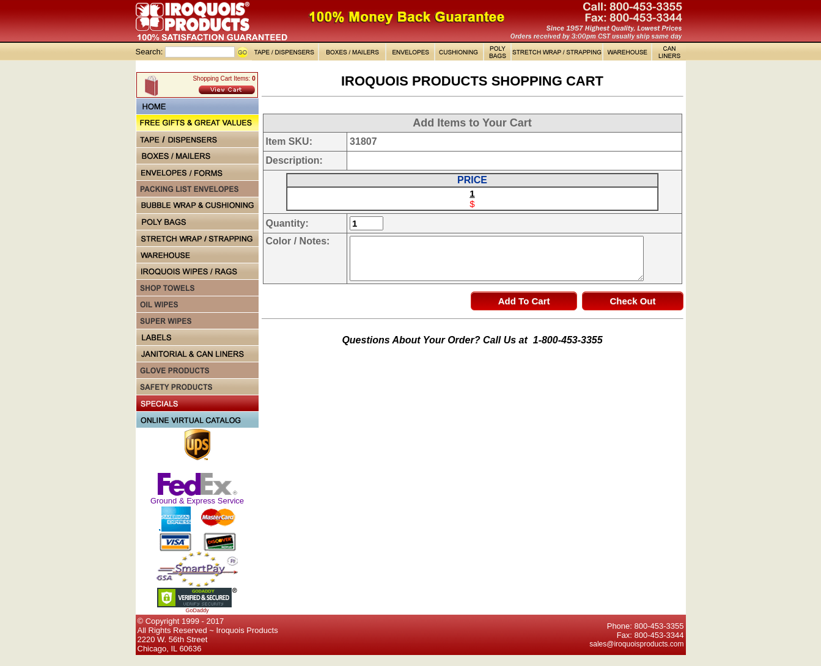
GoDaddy (196, 610)
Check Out (632, 301)
